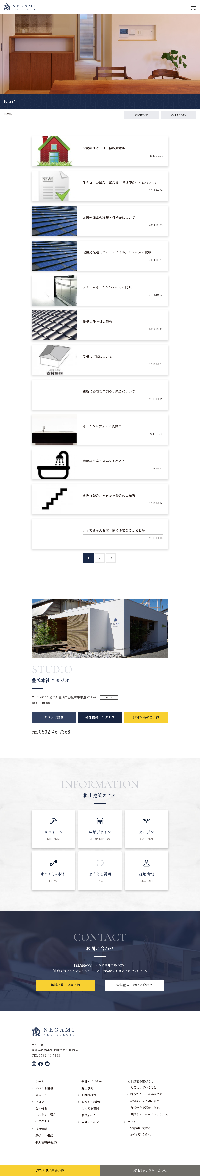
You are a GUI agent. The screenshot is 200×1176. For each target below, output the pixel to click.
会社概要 (41, 1108)
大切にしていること (143, 1087)
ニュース (41, 1095)
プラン (131, 1122)
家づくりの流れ (91, 1102)
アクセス (44, 1121)
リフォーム (88, 1115)
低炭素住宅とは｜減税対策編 (104, 152)
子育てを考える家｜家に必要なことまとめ (114, 534)
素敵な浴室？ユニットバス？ (104, 464)
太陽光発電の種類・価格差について (109, 221)
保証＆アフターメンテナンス (149, 1114)
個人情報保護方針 (47, 1142)
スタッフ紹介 (47, 1114)
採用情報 (41, 1129)
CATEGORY (178, 115)
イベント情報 (44, 1088)
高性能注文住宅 (140, 1135)
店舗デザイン (90, 1122)
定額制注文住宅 (140, 1128)
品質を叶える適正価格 (145, 1101)
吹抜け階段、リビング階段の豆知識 (109, 499)
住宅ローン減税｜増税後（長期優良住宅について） (120, 186)
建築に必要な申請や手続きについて (109, 395)
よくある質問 (90, 1108)
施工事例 (87, 1088)
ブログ (39, 1102)
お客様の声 (88, 1095)
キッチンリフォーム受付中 (102, 430)
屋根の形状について (97, 360)
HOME (8, 113)
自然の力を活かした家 (145, 1107)
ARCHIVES (141, 115)
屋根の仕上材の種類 (97, 325)
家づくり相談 (44, 1135)
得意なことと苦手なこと (146, 1094)
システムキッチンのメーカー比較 (107, 291)
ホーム (39, 1081)
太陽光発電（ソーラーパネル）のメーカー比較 (117, 256)
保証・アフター (91, 1081)
